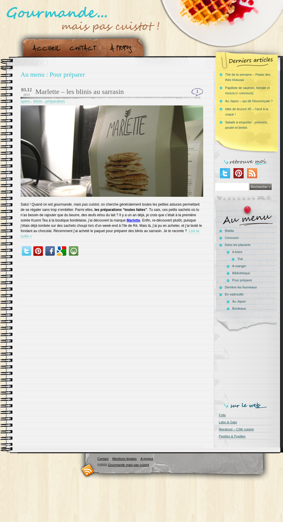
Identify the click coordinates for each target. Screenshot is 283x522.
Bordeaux (239, 308)
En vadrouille (234, 294)
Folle (222, 415)
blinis (37, 101)
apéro (25, 101)
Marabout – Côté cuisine (236, 429)
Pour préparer (242, 280)
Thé (240, 259)
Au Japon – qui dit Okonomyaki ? (249, 101)
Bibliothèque (241, 273)
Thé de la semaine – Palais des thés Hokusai (247, 77)
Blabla (229, 230)
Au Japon (239, 301)
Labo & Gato (228, 422)
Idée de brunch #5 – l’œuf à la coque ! (246, 111)
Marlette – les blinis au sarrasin (79, 91)
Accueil (45, 48)
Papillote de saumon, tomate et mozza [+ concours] (247, 90)
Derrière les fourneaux (241, 287)
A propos (122, 48)
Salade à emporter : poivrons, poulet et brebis (246, 124)
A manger (239, 266)
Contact (85, 48)
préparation (55, 101)
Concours (232, 237)
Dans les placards (238, 245)
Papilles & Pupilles (232, 436)
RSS (88, 470)
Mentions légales (124, 458)
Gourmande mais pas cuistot (128, 465)
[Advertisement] (247, 365)
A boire (237, 252)
